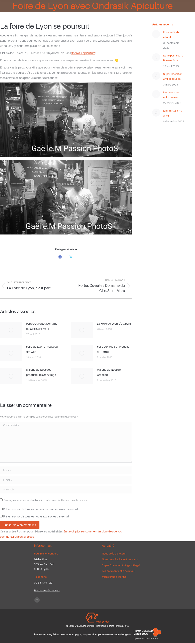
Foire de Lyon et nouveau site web (42, 349)
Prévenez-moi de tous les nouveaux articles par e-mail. (36, 516)
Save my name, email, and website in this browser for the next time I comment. (46, 500)
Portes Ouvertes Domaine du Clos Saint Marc (41, 326)
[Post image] (11, 330)
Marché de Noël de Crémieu (109, 372)
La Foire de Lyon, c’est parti (114, 323)
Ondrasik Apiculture (83, 53)
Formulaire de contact (47, 590)
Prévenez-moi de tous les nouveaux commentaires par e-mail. (40, 509)
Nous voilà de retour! (171, 35)
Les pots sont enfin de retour (171, 95)
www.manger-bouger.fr (118, 634)
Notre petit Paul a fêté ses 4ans (173, 58)
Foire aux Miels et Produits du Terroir (113, 349)
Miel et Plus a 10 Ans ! (172, 113)
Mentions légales (105, 626)
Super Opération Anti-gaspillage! (173, 76)
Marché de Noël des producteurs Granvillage (41, 372)
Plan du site (122, 626)
